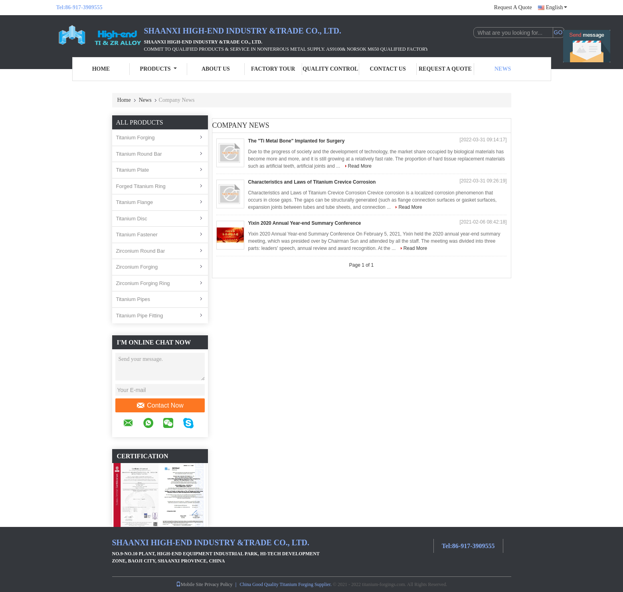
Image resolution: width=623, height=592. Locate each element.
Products (158, 69)
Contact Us (388, 69)
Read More (360, 166)
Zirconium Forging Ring (143, 283)
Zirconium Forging (137, 267)
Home (101, 69)
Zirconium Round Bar (140, 251)
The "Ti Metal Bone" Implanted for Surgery (296, 141)
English (556, 7)
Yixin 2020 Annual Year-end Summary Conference (304, 223)
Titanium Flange (134, 202)
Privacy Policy (218, 584)
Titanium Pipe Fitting (139, 316)
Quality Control (330, 69)
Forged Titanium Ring (141, 186)
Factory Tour (273, 69)
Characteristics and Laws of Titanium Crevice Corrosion (312, 182)
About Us (216, 69)
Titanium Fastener (137, 235)
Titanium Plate (132, 170)
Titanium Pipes (133, 299)
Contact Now (160, 405)
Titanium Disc (131, 219)
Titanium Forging (135, 138)
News (502, 69)
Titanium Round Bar (139, 154)
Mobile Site (189, 584)
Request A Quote (513, 7)
